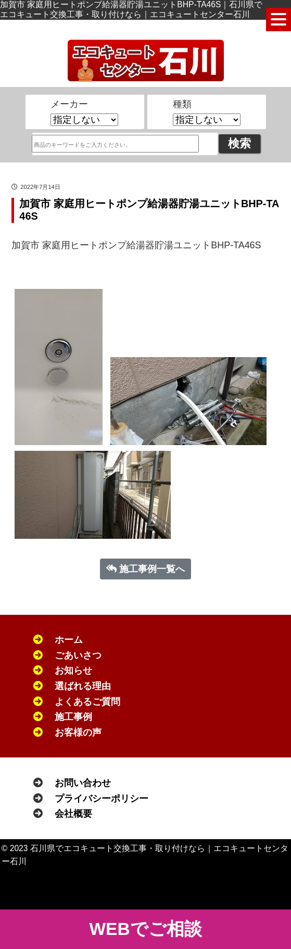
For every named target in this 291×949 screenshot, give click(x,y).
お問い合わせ (83, 783)
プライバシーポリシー (101, 798)
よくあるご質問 (87, 702)
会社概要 (73, 813)
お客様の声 (78, 732)
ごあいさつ (78, 655)
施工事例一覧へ (145, 569)
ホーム (69, 640)
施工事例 (73, 717)
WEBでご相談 (145, 929)
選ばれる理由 (83, 686)
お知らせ (73, 670)
